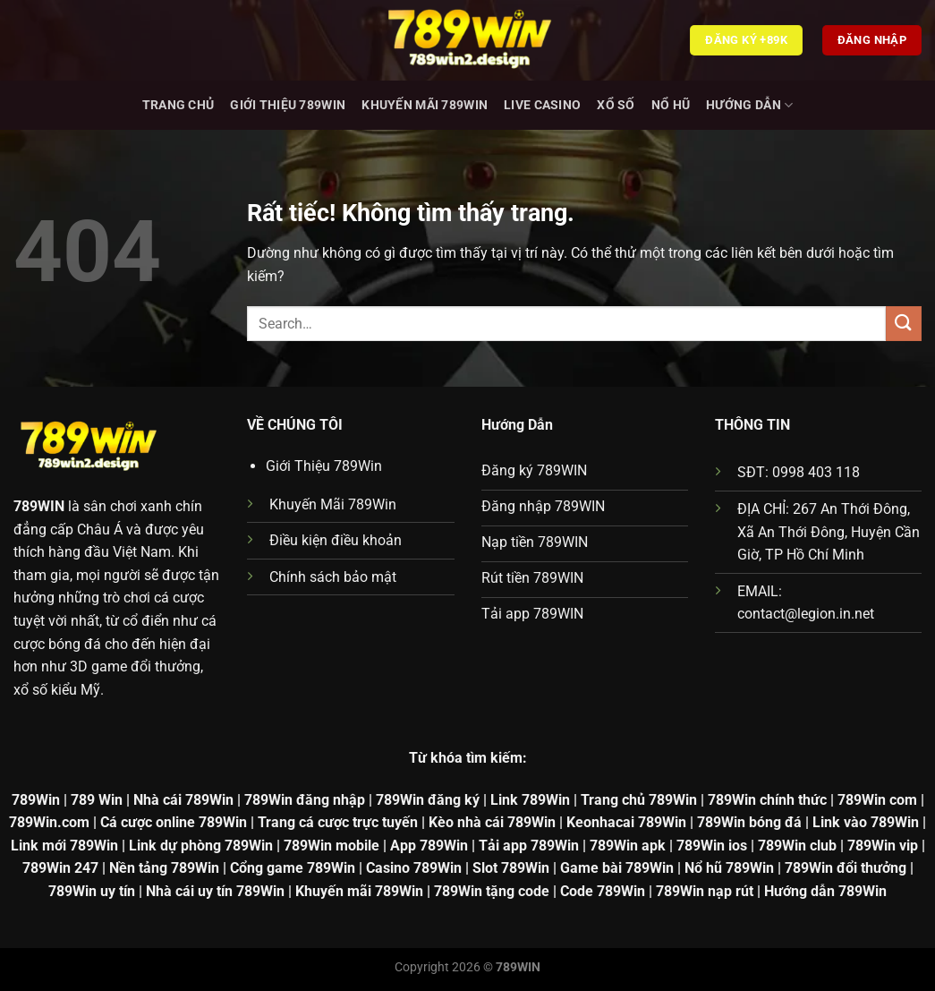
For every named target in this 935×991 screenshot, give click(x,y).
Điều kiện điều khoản (335, 540)
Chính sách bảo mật (332, 576)
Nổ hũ (670, 105)
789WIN (38, 506)
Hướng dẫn (749, 105)
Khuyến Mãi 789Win (424, 105)
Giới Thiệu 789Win (287, 105)
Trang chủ (178, 105)
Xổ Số (615, 105)
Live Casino (542, 105)
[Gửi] (904, 323)
